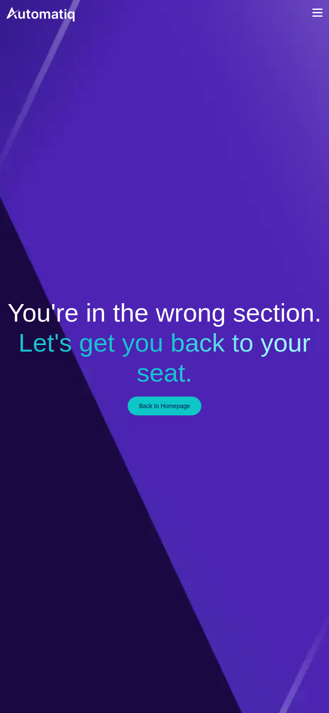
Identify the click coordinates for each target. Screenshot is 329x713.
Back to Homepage (164, 406)
